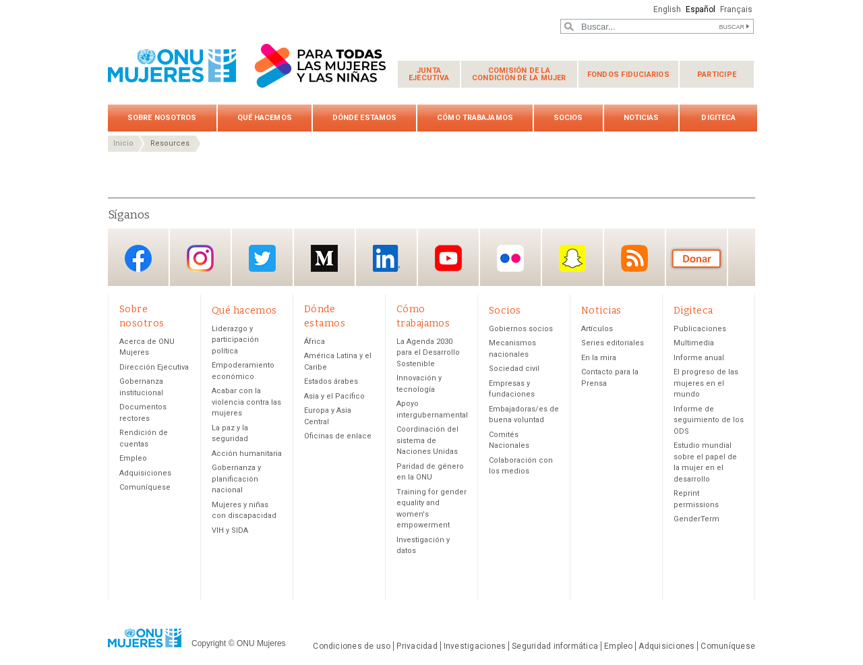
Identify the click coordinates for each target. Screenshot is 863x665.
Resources (169, 143)
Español (700, 9)
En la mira (598, 357)
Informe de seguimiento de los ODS (709, 420)
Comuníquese (145, 487)
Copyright (208, 643)
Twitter (262, 258)
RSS (634, 258)
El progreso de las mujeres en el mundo (706, 383)
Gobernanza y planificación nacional (236, 478)
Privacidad (416, 646)
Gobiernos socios (521, 328)
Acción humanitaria (247, 453)
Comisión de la (519, 74)
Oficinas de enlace (337, 436)
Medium (324, 258)
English (667, 9)
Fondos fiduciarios (628, 74)
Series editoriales (612, 343)
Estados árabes (331, 381)
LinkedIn (386, 258)
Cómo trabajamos (475, 117)
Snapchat (572, 258)
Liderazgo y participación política (235, 339)
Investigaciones (475, 646)
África (314, 341)
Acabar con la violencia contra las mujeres (246, 401)
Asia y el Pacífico (334, 396)
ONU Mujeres (261, 643)
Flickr (510, 258)
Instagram (200, 258)
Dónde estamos (364, 117)
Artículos (597, 328)
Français (736, 9)
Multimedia (694, 343)
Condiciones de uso (351, 646)
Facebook (138, 258)
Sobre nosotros (162, 117)
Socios (568, 117)
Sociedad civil (514, 368)
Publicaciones (700, 328)
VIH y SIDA (230, 530)
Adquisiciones (145, 473)
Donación (696, 258)
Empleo (133, 458)
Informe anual (699, 357)
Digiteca (718, 117)
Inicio (123, 143)
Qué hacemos (264, 117)
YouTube (448, 258)
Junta (429, 74)
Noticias (641, 117)
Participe (716, 74)
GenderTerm (696, 519)
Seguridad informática (555, 646)
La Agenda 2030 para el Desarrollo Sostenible (428, 352)
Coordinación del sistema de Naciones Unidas (427, 440)
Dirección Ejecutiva (154, 367)
